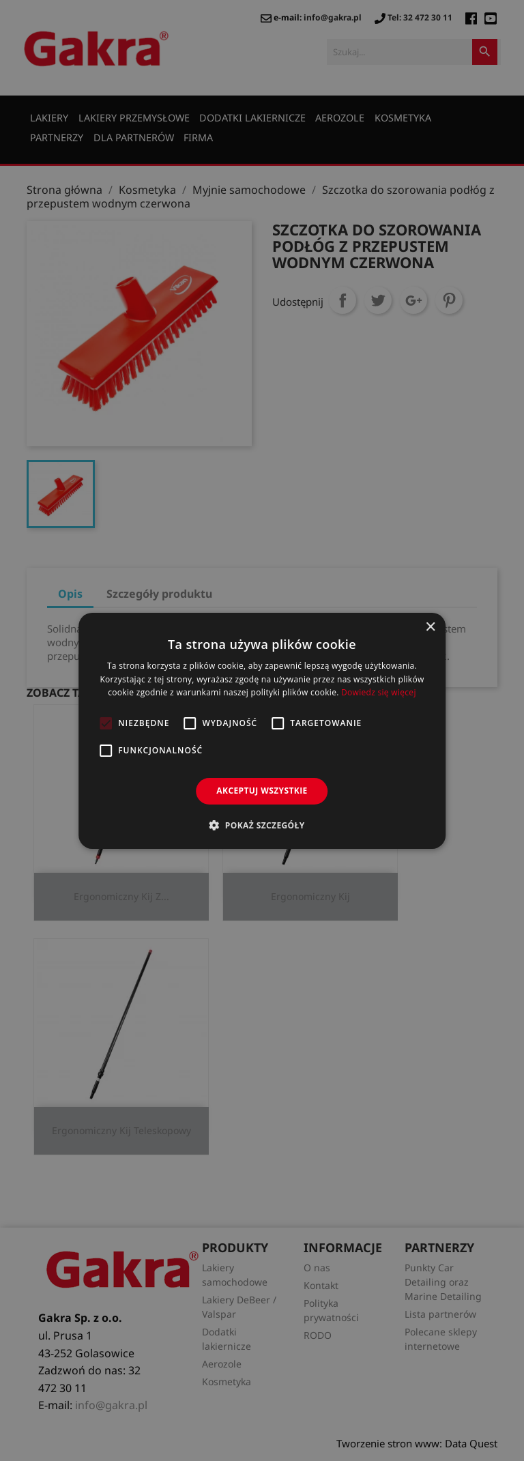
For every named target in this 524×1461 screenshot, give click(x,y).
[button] (261, 825)
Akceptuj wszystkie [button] (261, 790)
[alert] (262, 730)
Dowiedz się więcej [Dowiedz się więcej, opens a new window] (378, 692)
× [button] (430, 627)
